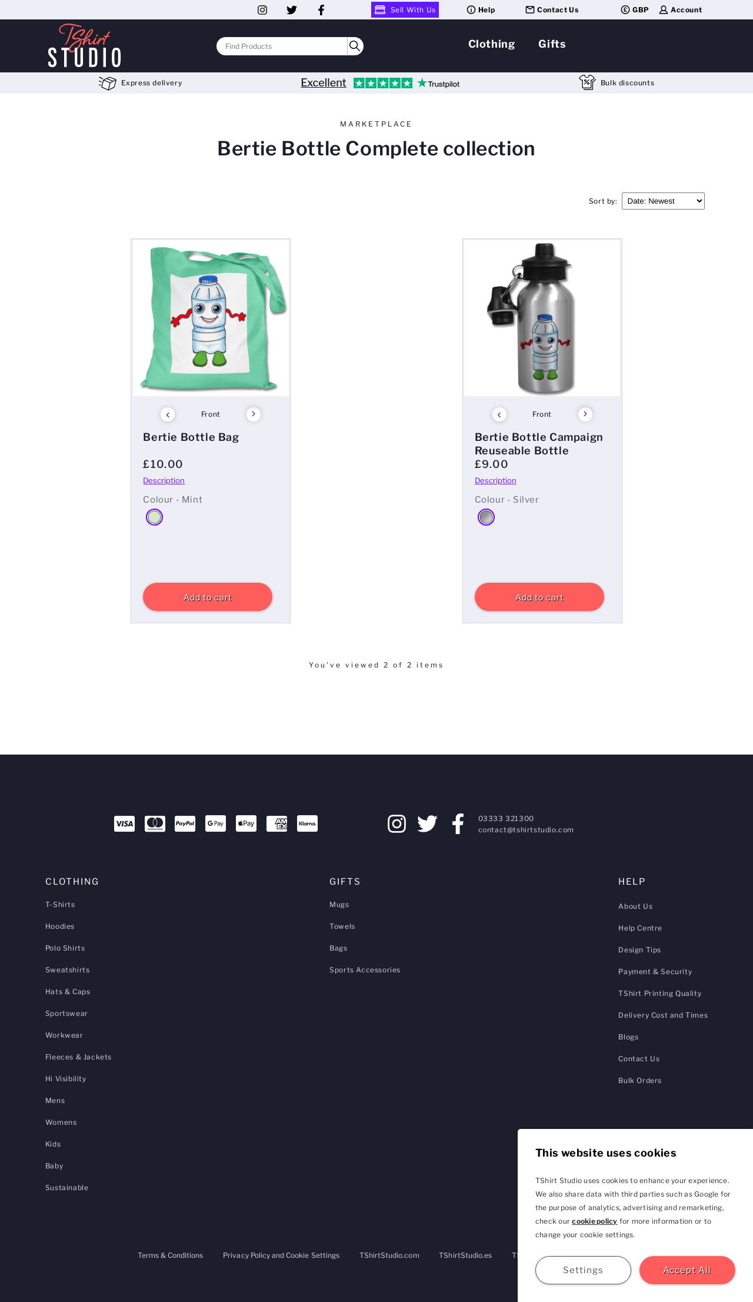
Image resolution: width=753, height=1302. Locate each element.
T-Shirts (60, 904)
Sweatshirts (67, 969)
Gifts (552, 44)
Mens (55, 1100)
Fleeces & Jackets (78, 1056)
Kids (53, 1144)
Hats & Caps (68, 991)
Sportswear (66, 1013)
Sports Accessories (365, 969)
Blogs (628, 1036)
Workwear (64, 1035)
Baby (54, 1165)
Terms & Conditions (171, 1255)
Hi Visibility (65, 1078)
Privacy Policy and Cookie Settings (281, 1255)
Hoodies (60, 926)
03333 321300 (506, 818)
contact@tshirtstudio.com (526, 829)
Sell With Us (405, 9)
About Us (635, 906)
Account (680, 9)
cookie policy (594, 1221)
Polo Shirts (65, 948)
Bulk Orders (640, 1080)
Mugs (339, 904)
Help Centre (640, 928)
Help (480, 9)
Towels (342, 926)
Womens (61, 1122)
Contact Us (551, 9)
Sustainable (67, 1187)
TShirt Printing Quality (659, 993)
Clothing (491, 44)
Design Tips (639, 949)
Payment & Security (655, 971)
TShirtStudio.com (389, 1255)
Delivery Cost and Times (663, 1015)
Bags (338, 948)
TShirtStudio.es (465, 1255)
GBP (634, 9)
